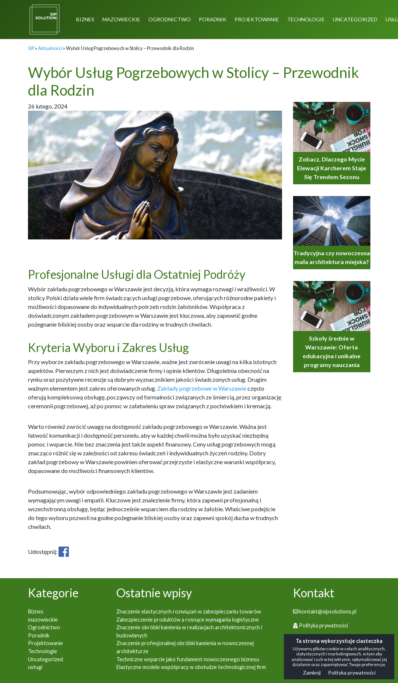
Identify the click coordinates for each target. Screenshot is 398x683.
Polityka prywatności (320, 625)
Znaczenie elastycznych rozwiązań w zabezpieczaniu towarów (188, 611)
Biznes (85, 19)
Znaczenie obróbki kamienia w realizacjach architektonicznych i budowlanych (189, 631)
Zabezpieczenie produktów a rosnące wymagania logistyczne (187, 619)
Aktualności (50, 48)
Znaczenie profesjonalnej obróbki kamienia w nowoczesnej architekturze (185, 647)
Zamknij (312, 672)
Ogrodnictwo (169, 19)
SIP (31, 48)
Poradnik (212, 19)
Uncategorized (355, 19)
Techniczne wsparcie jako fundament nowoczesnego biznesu (187, 659)
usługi (35, 667)
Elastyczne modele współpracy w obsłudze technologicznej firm (191, 667)
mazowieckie (121, 19)
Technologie (306, 19)
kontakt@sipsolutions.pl (324, 611)
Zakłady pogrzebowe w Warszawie (201, 388)
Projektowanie (257, 19)
